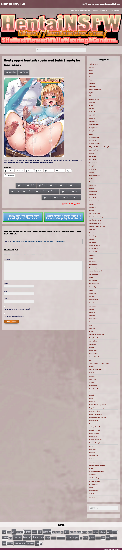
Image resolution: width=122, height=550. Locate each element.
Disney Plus (92, 131)
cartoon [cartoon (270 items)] (47, 531)
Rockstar (91, 347)
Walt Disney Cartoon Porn (96, 471)
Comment (7, 259)
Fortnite (91, 172)
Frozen (91, 179)
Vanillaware (92, 459)
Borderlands (92, 102)
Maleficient (92, 255)
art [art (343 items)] (13, 531)
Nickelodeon (92, 293)
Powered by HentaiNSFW (112, 548)
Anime (91, 74)
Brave (91, 105)
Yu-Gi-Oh (91, 494)
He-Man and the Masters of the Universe (100, 201)
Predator (91, 331)
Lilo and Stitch (93, 252)
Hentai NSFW (13, 4)
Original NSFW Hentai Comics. (109, 11)
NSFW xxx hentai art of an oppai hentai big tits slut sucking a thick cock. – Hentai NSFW (38, 242)
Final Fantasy (92, 169)
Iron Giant (92, 229)
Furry (90, 182)
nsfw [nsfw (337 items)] (68, 537)
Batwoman (92, 86)
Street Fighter (93, 385)
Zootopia (92, 497)
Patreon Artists (93, 319)
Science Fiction (93, 354)
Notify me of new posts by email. (14, 316)
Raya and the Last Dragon (96, 335)
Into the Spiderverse (95, 220)
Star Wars (92, 382)
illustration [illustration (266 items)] (38, 537)
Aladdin (91, 67)
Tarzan (91, 398)
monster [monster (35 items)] (53, 537)
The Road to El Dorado (95, 440)
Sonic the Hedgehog (95, 370)
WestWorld (92, 475)
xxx (78, 197)
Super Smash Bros (94, 389)
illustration (54, 191)
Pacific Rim (92, 309)
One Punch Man (93, 300)
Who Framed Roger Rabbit (96, 478)
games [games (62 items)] (115, 532)
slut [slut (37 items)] (116, 537)
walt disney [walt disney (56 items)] (30, 542)
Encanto (91, 153)
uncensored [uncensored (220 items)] (19, 542)
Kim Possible (92, 242)
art (22, 185)
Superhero (92, 392)
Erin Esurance (93, 163)
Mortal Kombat (93, 274)
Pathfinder (92, 315)
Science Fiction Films (95, 357)
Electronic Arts (93, 150)
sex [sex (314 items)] (107, 537)
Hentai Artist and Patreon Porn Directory (84, 11)
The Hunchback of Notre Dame (97, 417)
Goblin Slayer (93, 191)
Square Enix (92, 379)
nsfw (66, 191)
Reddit (78, 204)
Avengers (92, 83)
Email (6, 291)
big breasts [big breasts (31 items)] (20, 532)
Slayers (91, 366)
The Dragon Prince (94, 411)
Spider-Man (92, 373)
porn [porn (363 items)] (91, 537)
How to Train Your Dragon (96, 217)
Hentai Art (12, 72)
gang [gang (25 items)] (10, 537)
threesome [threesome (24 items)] (10, 542)
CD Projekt (92, 115)
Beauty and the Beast (95, 89)
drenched (76, 185)
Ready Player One (94, 338)
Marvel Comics (93, 265)
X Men (91, 487)
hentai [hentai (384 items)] (27, 537)
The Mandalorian (94, 433)
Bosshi (44, 185)
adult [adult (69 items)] (4, 532)
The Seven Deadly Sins (95, 443)
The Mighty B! (93, 436)
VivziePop (92, 462)
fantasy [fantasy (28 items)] (90, 532)
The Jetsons (92, 424)
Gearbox (91, 188)
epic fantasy (92, 156)
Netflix (91, 290)
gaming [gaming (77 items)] (5, 537)
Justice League (93, 236)
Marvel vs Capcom (94, 268)
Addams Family (93, 64)
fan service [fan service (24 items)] (84, 532)
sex (58, 197)
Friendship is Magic (94, 175)
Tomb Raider (92, 449)
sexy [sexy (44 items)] (112, 537)
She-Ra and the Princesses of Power (99, 363)
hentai (41, 191)
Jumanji (91, 233)
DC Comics (92, 118)
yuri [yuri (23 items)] (41, 542)
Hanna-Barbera (93, 198)
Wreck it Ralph (93, 484)
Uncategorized (93, 455)
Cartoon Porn (93, 112)
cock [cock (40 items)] (53, 532)
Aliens (91, 70)
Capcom (91, 109)
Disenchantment (94, 124)
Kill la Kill (91, 239)
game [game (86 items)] (109, 532)
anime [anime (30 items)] (9, 532)
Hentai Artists (93, 207)
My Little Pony (93, 280)
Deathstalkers (93, 121)
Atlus (90, 80)
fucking (17, 191)
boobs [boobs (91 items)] (34, 532)
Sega (90, 360)
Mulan (91, 277)
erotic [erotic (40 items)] (79, 532)
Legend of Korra (93, 249)
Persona (91, 322)
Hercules (91, 210)
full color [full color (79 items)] (102, 532)
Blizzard (91, 96)
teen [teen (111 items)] (4, 542)
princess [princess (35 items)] (98, 537)
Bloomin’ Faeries (94, 99)
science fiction (93, 350)
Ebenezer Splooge (94, 144)
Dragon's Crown (94, 137)
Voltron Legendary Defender (97, 465)
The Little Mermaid (94, 430)
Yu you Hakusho (93, 491)
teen (68, 197)
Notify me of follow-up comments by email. (17, 309)
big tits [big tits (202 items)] (27, 531)
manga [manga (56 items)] (47, 537)
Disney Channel (93, 128)
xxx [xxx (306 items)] (37, 542)
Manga (25, 72)
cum (64, 185)
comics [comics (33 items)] (58, 532)
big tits (32, 185)
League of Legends (94, 245)
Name (6, 283)
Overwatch (92, 306)
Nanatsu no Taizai (94, 284)
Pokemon (92, 328)
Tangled (91, 395)
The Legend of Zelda (94, 427)
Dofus (91, 134)
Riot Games (92, 344)
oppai (77, 191)
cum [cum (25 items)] (62, 532)
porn (48, 197)
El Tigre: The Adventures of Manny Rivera (100, 147)
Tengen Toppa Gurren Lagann (97, 408)
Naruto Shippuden (94, 287)
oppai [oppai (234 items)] (76, 537)
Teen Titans (92, 401)
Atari (90, 77)
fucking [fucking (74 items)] (95, 532)
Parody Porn (92, 312)
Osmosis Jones (93, 303)
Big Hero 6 (92, 93)
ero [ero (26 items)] (75, 532)
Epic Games (92, 159)
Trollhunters (92, 452)
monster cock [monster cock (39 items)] (61, 537)
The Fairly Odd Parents (95, 414)
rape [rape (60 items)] (103, 537)
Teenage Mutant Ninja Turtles (97, 405)
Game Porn (92, 185)
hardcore (29, 191)
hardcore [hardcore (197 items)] (17, 537)
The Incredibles (93, 420)
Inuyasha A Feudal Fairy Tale (97, 226)
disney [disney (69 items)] (66, 532)
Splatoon (91, 376)
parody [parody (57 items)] (85, 537)
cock (54, 185)
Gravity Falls (92, 194)
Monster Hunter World (95, 271)
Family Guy (92, 166)
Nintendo (91, 296)
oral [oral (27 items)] (81, 537)
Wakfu (91, 468)
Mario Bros (92, 261)
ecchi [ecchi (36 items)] (71, 532)
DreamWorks (93, 140)
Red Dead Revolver (94, 341)
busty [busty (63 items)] (40, 532)
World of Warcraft (94, 481)
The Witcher (92, 446)
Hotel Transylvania (94, 214)
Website (6, 299)
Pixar (90, 325)
